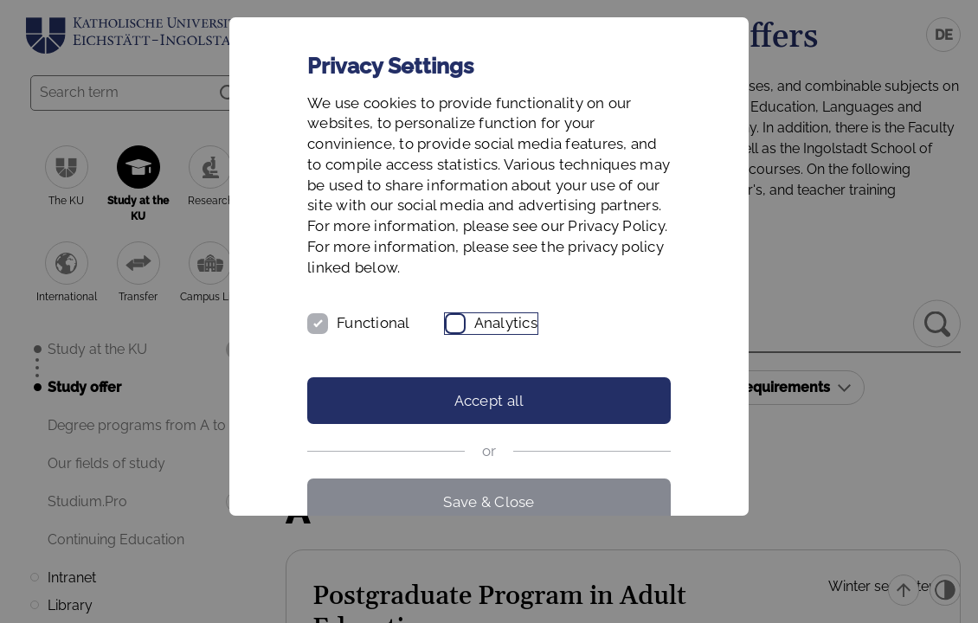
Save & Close (488, 502)
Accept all (489, 400)
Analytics (505, 322)
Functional (373, 322)
